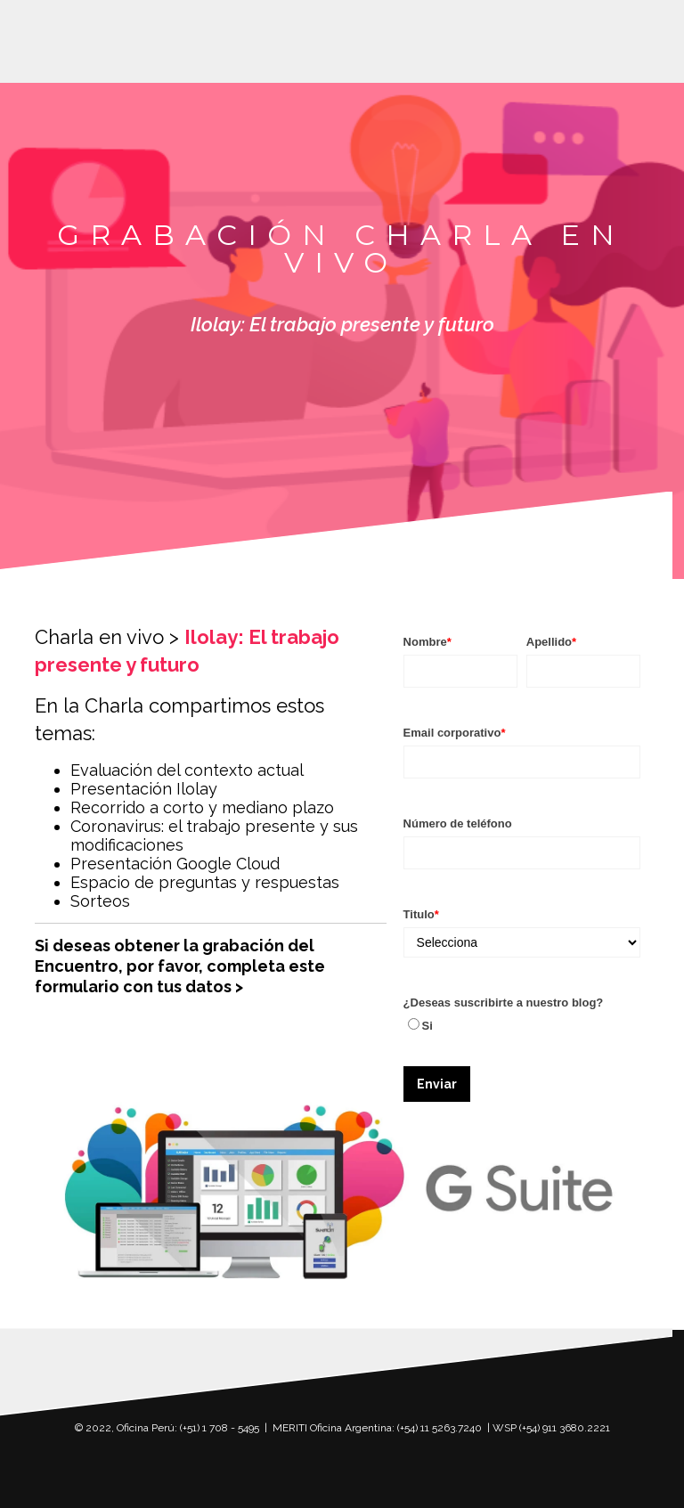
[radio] (521, 1025)
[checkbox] (521, 1025)
